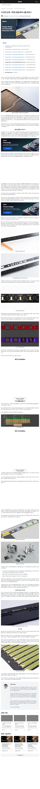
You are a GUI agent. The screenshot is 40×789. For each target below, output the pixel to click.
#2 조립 (20, 629)
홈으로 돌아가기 (20, 755)
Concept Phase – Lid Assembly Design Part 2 (14, 57)
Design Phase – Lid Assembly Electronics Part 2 (15, 69)
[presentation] (38, 713)
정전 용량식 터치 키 (20, 129)
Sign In (36, 1)
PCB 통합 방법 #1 (20, 401)
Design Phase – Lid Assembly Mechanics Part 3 (15, 64)
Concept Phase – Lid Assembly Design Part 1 (14, 54)
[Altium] (20, 1)
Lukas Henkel (6, 16)
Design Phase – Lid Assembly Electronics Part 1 (15, 67)
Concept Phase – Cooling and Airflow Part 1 (14, 52)
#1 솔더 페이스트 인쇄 (20, 590)
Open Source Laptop (5, 4)
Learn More (7, 148)
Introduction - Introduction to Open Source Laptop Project (17, 45)
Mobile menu (2, 1)
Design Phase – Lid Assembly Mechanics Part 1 (15, 59)
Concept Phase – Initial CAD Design (12, 49)
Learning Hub (3, 8)
